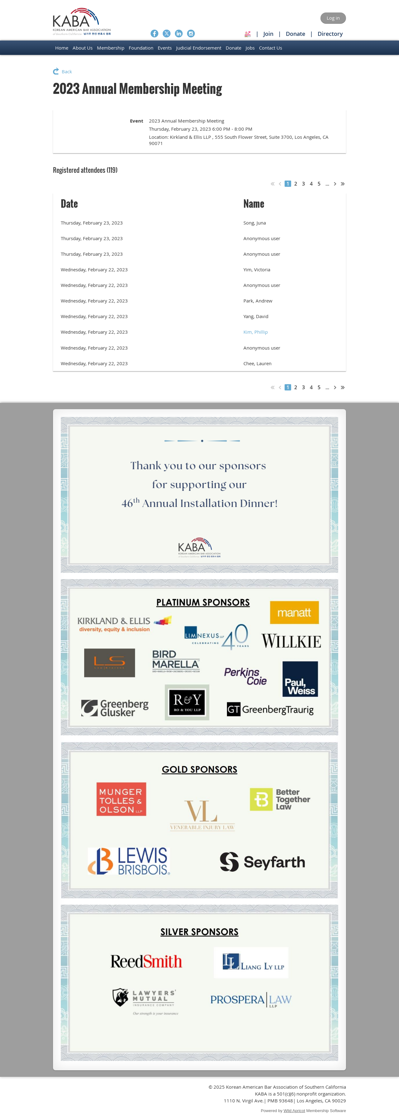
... (327, 184)
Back (67, 71)
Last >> (343, 184)
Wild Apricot (294, 1110)
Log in (333, 18)
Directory (330, 33)
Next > (335, 184)
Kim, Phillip (255, 332)
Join (268, 33)
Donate (295, 33)
